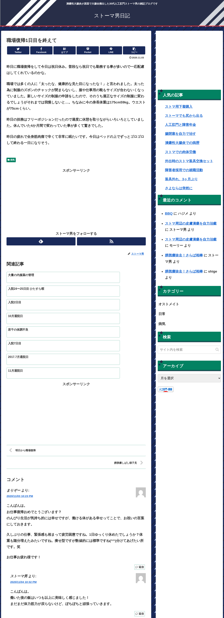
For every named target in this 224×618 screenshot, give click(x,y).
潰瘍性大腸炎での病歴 (182, 143)
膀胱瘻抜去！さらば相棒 (184, 255)
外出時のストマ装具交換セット (189, 161)
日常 (161, 314)
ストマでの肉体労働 (180, 152)
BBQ (169, 213)
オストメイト (168, 304)
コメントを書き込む (76, 579)
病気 (11, 160)
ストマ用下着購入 (178, 107)
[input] (189, 350)
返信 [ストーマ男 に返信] (139, 567)
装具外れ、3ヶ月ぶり (181, 179)
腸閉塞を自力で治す (180, 134)
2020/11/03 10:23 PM (20, 450)
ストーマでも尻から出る (184, 116)
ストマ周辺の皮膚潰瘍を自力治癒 (191, 223)
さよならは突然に (178, 188)
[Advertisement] (76, 199)
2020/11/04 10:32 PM (23, 535)
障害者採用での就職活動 (184, 170)
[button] (217, 349)
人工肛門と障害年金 (180, 125)
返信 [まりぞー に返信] (139, 521)
